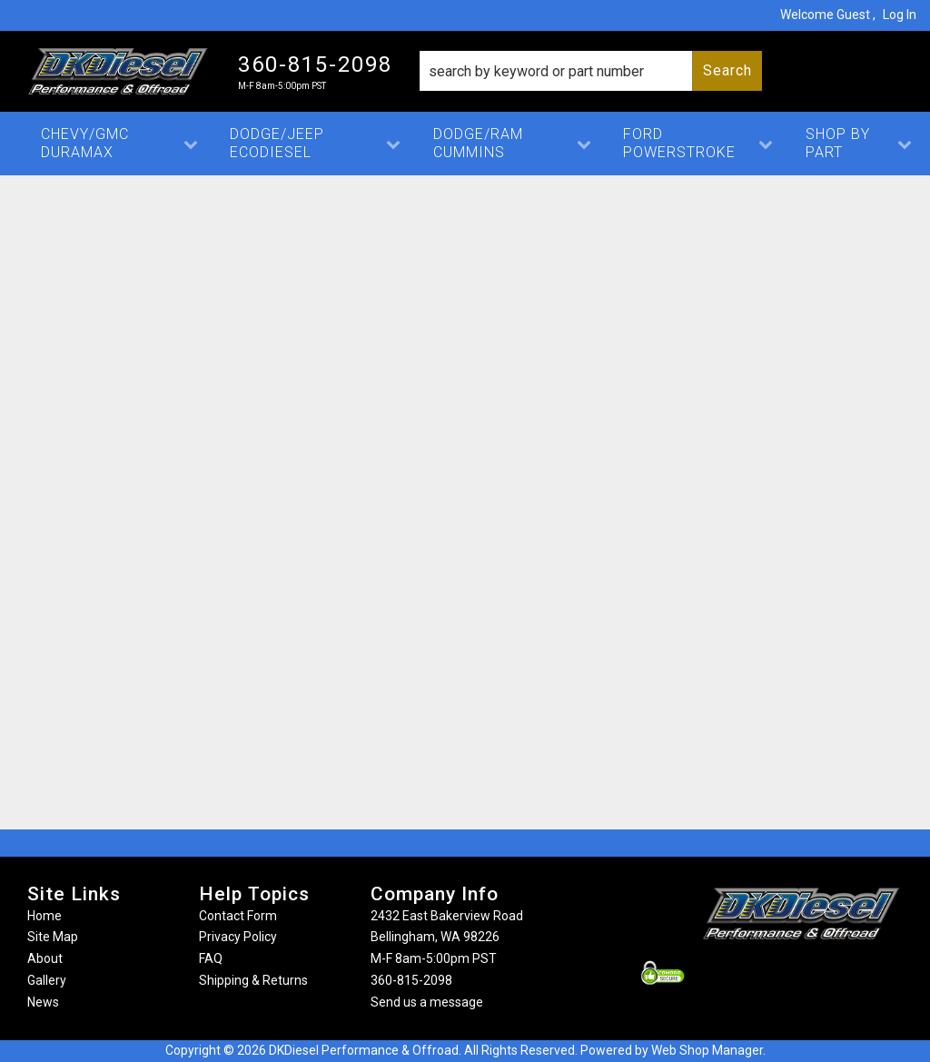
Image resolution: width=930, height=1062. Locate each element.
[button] (591, 71)
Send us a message (427, 1002)
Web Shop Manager (707, 1050)
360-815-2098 (411, 980)
